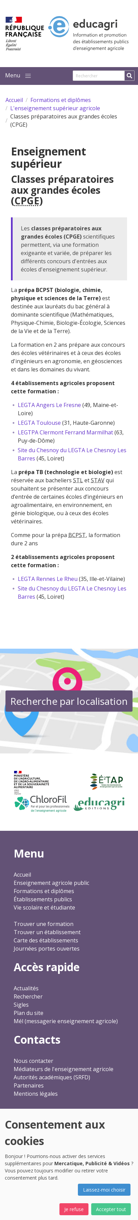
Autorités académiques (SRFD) (52, 1077)
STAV (98, 480)
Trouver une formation (43, 924)
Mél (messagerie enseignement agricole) (66, 1021)
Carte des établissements (46, 940)
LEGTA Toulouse (39, 423)
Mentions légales (36, 1093)
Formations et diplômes (44, 891)
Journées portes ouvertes (47, 948)
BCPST (77, 535)
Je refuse (74, 1209)
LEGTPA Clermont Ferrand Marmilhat (65, 432)
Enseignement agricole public (51, 883)
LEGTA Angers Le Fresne (49, 405)
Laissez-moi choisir (104, 1189)
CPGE (26, 200)
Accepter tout (111, 1209)
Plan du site (28, 1013)
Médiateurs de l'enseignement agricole (63, 1069)
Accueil (22, 874)
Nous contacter (33, 1061)
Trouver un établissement (47, 932)
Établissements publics (43, 899)
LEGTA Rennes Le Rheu (48, 579)
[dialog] (69, 1164)
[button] (28, 76)
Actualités (26, 988)
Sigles (21, 1004)
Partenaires (29, 1085)
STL (78, 480)
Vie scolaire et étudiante (44, 907)
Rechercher (28, 996)
